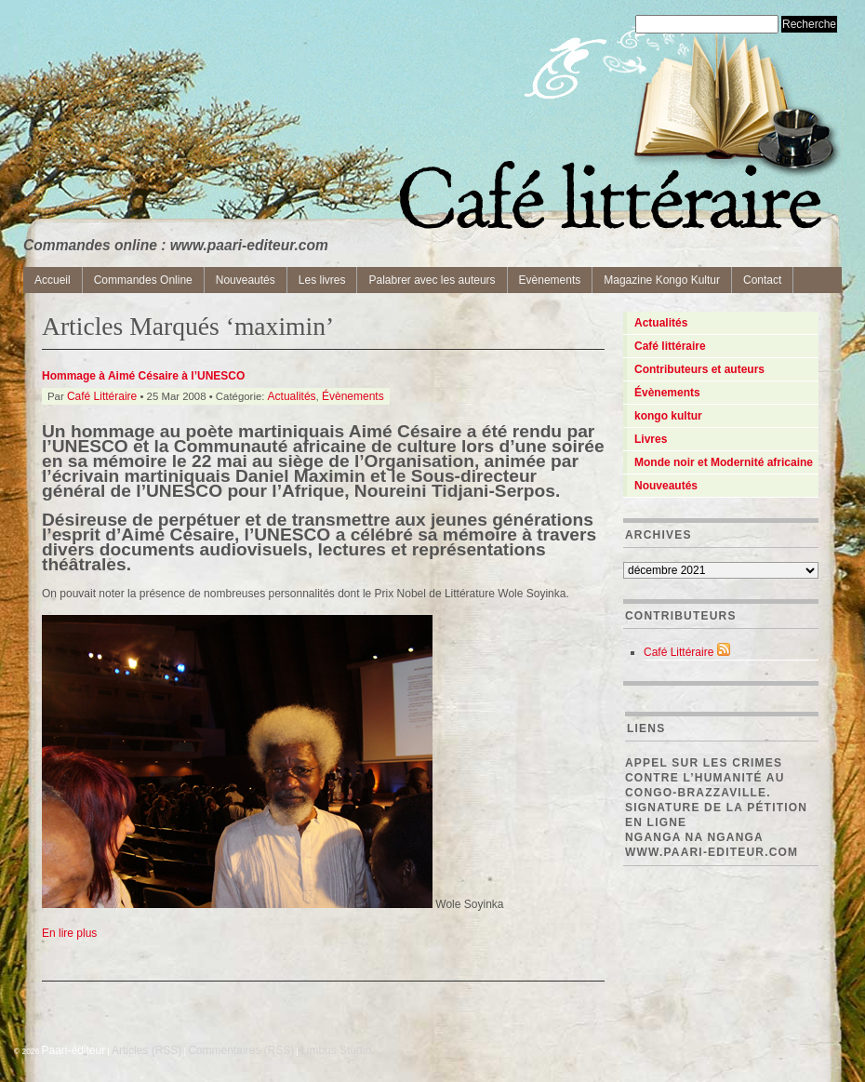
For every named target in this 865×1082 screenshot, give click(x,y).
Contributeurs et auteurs (699, 369)
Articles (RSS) (146, 1050)
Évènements (353, 396)
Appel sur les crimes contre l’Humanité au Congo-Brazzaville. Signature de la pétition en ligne (716, 792)
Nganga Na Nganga (694, 837)
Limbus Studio (335, 1050)
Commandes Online (143, 280)
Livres (650, 439)
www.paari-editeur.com (711, 852)
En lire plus (69, 933)
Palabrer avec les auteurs (431, 280)
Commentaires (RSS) (241, 1050)
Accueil (52, 280)
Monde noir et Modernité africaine (723, 462)
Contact (762, 280)
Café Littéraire (102, 396)
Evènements (550, 280)
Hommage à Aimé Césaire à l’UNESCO (143, 375)
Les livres (322, 280)
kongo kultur (668, 415)
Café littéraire (670, 346)
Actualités (292, 396)
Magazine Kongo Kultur (662, 280)
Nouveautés (245, 280)
